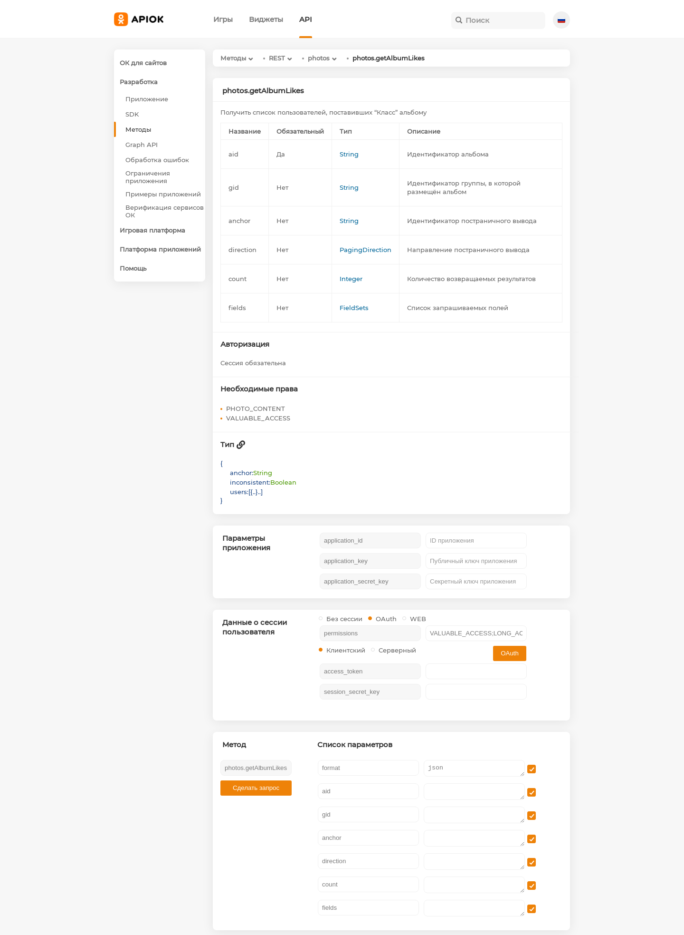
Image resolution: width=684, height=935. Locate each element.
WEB (414, 619)
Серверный (393, 650)
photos (319, 58)
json (474, 768)
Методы (233, 58)
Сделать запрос (256, 787)
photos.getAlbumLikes (388, 58)
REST (277, 58)
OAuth (382, 619)
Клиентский (342, 650)
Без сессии (340, 619)
